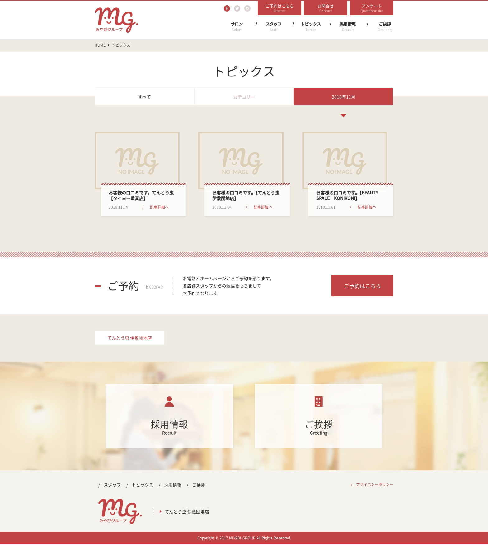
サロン (236, 26)
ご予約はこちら (362, 285)
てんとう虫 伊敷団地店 (129, 339)
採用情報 (348, 26)
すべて (144, 97)
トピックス (311, 26)
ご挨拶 (385, 26)
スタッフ (274, 26)
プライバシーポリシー (374, 486)
